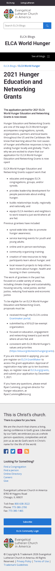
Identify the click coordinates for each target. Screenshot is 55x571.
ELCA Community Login (27, 531)
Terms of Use (41, 561)
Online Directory (13, 473)
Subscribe (27, 521)
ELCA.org (10, 2)
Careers (8, 477)
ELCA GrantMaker (31, 359)
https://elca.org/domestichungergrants (31, 351)
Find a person (11, 470)
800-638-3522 (22, 503)
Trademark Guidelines (16, 564)
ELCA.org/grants (40, 370)
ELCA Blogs (10, 66)
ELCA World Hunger (29, 66)
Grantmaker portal (20, 318)
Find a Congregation (15, 466)
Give (6, 480)
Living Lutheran (27, 2)
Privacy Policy (24, 561)
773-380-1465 (15, 510)
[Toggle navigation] (41, 56)
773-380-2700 (19, 507)
